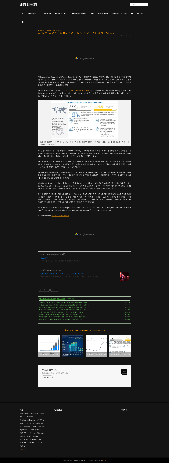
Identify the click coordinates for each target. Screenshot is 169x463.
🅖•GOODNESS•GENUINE (99, 13)
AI (40, 439)
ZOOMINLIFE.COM (49, 370)
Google (32, 433)
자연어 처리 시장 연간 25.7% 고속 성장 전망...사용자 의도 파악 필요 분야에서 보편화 (62, 302)
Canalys (41, 433)
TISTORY (104, 460)
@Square (24, 430)
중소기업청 (24, 413)
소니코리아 (24, 439)
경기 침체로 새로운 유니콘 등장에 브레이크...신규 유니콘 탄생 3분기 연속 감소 (60, 312)
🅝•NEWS (47, 13)
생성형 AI (33, 442)
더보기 (21, 449)
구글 (42, 413)
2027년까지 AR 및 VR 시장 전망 (77, 90)
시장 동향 (40, 423)
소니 (32, 423)
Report (30, 417)
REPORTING (61, 299)
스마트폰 (34, 439)
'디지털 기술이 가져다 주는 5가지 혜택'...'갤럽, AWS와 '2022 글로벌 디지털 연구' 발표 (62, 317)
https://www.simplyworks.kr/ (51, 254)
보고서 (23, 417)
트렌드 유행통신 (35, 430)
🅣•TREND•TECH (137, 13)
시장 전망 (24, 442)
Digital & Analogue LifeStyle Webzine (55, 373)
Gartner (42, 426)
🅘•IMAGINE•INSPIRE (79, 13)
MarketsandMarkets (28, 420)
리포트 (23, 436)
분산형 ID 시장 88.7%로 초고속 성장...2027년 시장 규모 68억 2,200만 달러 (59, 314)
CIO (31, 446)
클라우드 (23, 433)
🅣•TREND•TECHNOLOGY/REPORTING (50, 31)
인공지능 (41, 420)
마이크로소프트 (26, 426)
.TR (40, 442)
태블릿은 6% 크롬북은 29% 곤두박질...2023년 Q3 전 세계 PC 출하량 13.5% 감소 (61, 310)
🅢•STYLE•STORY (61, 13)
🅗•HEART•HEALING (120, 13)
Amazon (37, 436)
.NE (29, 436)
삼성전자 (23, 446)
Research (34, 413)
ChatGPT (44, 258)
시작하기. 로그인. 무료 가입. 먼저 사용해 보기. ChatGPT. (61, 260)
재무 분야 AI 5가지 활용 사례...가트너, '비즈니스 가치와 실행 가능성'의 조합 (59, 319)
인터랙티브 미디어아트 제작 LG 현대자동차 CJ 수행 (61, 273)
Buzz (22, 423)
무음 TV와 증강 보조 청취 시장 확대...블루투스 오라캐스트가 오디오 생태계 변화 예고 (61, 307)
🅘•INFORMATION (34, 13)
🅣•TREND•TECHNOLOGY (48, 299)
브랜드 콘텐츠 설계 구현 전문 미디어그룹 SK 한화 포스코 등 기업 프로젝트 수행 (69, 276)
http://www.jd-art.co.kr (48, 270)
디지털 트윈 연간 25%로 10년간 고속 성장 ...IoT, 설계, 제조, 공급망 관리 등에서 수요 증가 (63, 305)
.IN (35, 426)
